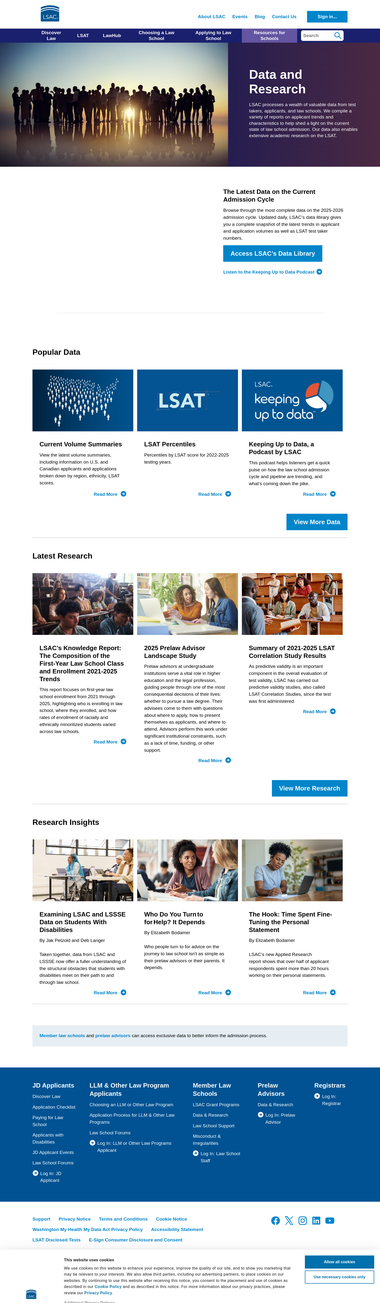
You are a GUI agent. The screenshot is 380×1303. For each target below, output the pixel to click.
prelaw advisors (112, 1035)
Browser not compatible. (124, 236)
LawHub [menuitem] (112, 35)
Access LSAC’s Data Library (272, 253)
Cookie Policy (108, 1235)
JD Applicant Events (53, 1152)
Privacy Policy (98, 1242)
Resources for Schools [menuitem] (269, 35)
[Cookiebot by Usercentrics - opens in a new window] (31, 1293)
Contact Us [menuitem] (284, 16)
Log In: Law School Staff (220, 1157)
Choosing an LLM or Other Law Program (131, 1104)
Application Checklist (53, 1107)
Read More (110, 494)
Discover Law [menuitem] (51, 35)
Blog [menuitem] (260, 16)
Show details (76, 1293)
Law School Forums (53, 1162)
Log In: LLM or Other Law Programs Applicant (134, 1147)
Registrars (330, 1085)
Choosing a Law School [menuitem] (156, 35)
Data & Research (210, 1115)
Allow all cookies (339, 1210)
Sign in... (327, 16)
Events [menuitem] (240, 16)
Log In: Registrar (331, 1100)
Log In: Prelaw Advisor (280, 1119)
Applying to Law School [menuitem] (213, 35)
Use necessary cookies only (339, 1226)
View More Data (317, 522)
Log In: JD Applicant (50, 1177)
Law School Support (214, 1125)
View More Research (309, 788)
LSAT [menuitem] (83, 35)
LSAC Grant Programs (216, 1104)
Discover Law (46, 1096)
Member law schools (62, 1035)
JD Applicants (53, 1085)
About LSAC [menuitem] (211, 16)
